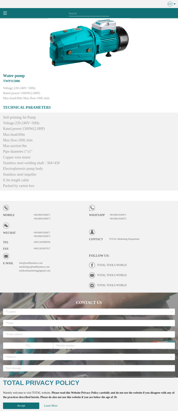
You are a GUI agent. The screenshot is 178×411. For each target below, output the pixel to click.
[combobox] (87, 312)
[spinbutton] (28, 346)
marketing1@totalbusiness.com (34, 266)
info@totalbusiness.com (30, 263)
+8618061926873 (41, 218)
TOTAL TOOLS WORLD (112, 265)
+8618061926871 (41, 214)
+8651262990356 (41, 242)
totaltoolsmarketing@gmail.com (34, 270)
